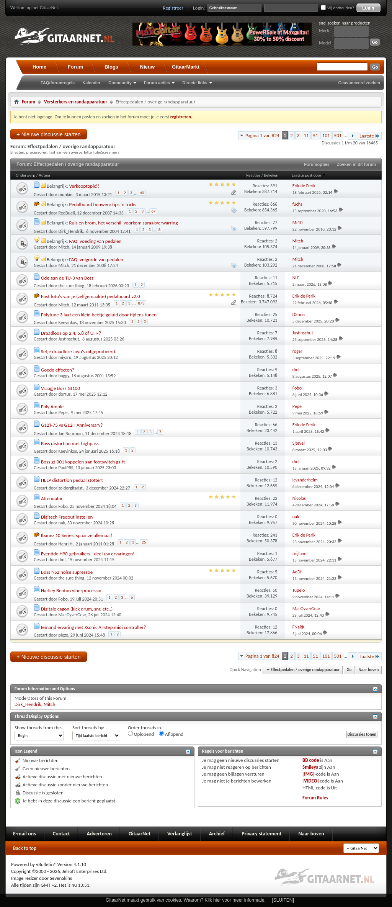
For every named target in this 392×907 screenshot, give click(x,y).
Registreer (173, 8)
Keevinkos (68, 322)
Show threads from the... (40, 727)
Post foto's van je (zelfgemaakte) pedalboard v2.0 (90, 296)
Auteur (45, 175)
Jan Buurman (71, 433)
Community (120, 82)
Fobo (63, 506)
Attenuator (52, 498)
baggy (64, 375)
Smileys (310, 767)
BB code (310, 760)
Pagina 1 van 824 (262, 135)
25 (275, 314)
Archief (217, 833)
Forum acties (157, 82)
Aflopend (171, 734)
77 (275, 222)
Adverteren (99, 833)
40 (142, 192)
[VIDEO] (310, 781)
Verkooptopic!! (84, 186)
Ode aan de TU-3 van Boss (67, 278)
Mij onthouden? (337, 7)
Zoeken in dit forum (356, 164)
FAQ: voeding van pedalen (95, 241)
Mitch (64, 247)
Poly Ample (52, 406)
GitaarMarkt (185, 67)
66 (275, 424)
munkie (65, 194)
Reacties (253, 175)
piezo (64, 635)
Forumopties (317, 164)
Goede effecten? (57, 370)
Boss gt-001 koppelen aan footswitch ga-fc (83, 462)
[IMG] (308, 774)
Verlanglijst (179, 833)
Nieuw (147, 67)
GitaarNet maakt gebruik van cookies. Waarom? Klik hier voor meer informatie (185, 900)
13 (275, 443)
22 (275, 498)
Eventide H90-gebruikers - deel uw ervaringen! (87, 554)
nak (62, 523)
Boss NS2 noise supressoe (67, 572)
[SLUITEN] (283, 900)
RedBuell (67, 213)
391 (273, 185)
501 (338, 135)
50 (275, 590)
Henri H (66, 544)
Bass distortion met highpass (70, 443)
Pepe (63, 412)
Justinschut (69, 339)
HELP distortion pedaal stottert (72, 480)
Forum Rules (315, 798)
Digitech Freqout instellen (67, 517)
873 (141, 303)
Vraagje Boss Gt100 (60, 388)
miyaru (65, 357)
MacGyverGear (72, 614)
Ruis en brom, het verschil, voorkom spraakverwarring (123, 223)
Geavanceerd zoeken (359, 82)
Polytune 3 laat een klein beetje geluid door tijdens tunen (99, 315)
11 (306, 135)
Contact (61, 833)
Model (325, 43)
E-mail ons (24, 833)
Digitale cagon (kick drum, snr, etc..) (77, 609)
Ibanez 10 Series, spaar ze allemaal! (76, 535)
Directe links (194, 82)
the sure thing (72, 285)
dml (62, 559)
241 (273, 535)
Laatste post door (309, 175)
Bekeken (271, 175)
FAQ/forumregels (58, 82)
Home (39, 67)
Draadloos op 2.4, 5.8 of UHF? (71, 333)
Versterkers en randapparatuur (75, 102)
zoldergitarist (71, 488)
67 (153, 211)
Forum (75, 67)
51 (315, 135)
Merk (324, 30)
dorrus (65, 394)
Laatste (369, 136)
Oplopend (141, 734)
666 (273, 204)
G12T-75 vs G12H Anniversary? (72, 425)
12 (275, 480)
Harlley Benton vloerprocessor (71, 590)
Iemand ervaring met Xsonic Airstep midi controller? (93, 627)
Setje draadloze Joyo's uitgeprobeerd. (78, 351)
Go (349, 669)
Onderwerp (25, 175)
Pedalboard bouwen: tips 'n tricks (102, 204)
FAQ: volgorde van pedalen (96, 259)
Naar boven (369, 669)
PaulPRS (66, 467)
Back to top (24, 848)
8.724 (272, 296)
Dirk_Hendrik (71, 231)
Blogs (111, 67)
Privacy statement (261, 833)
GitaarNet (139, 833)
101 (326, 135)
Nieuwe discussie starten (48, 134)
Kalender (91, 82)
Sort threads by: (88, 727)
